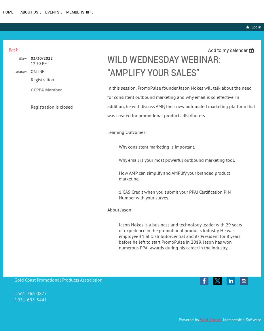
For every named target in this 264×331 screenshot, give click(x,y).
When (22, 58)
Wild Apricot (211, 319)
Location (20, 72)
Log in (256, 27)
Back (13, 50)
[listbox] (231, 50)
